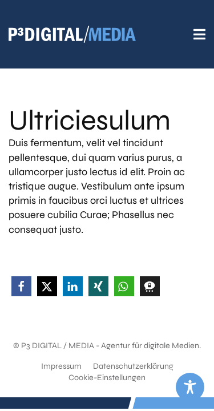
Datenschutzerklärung (133, 366)
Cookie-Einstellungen (107, 377)
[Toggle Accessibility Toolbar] (190, 387)
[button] (21, 286)
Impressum (61, 366)
